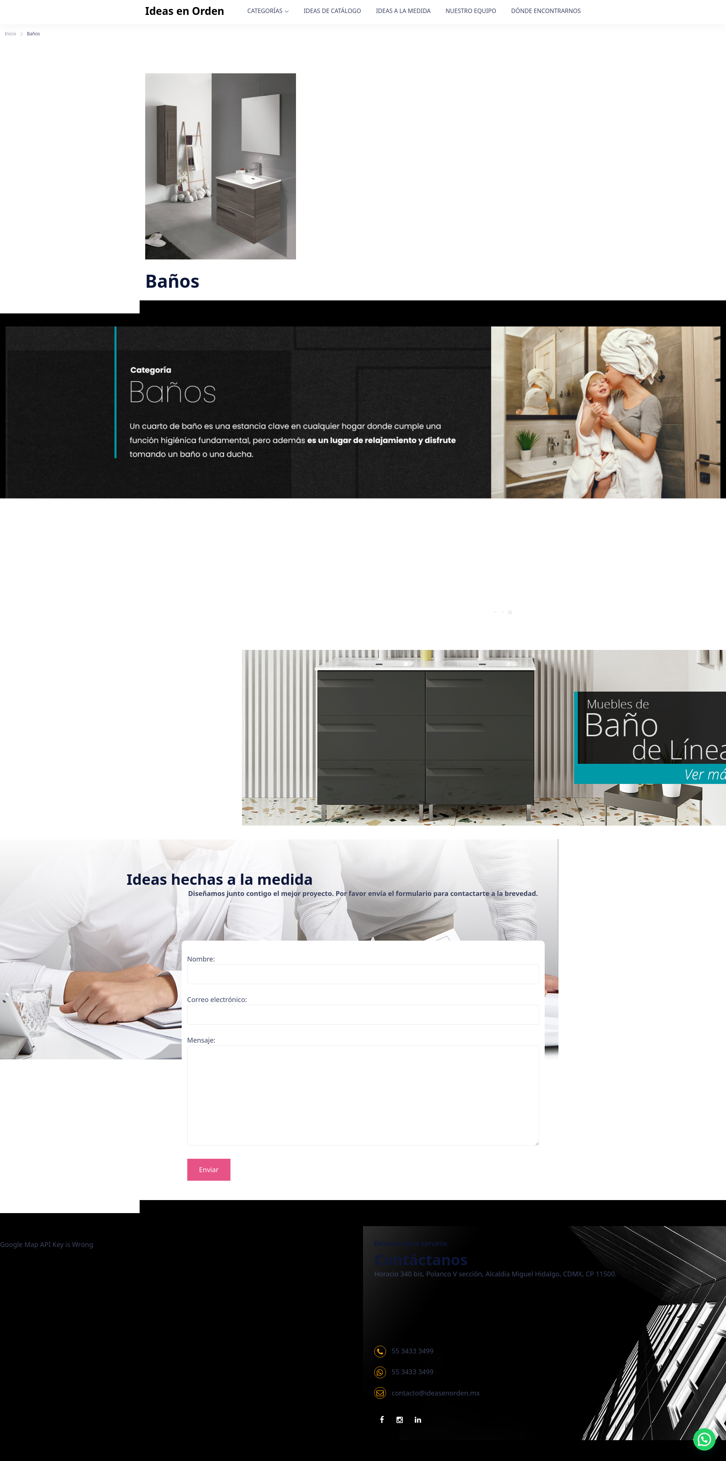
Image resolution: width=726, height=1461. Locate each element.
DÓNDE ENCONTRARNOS (546, 11)
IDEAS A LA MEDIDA (403, 11)
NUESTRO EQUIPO (471, 11)
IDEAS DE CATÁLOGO (332, 11)
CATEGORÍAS (265, 11)
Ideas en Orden (184, 11)
